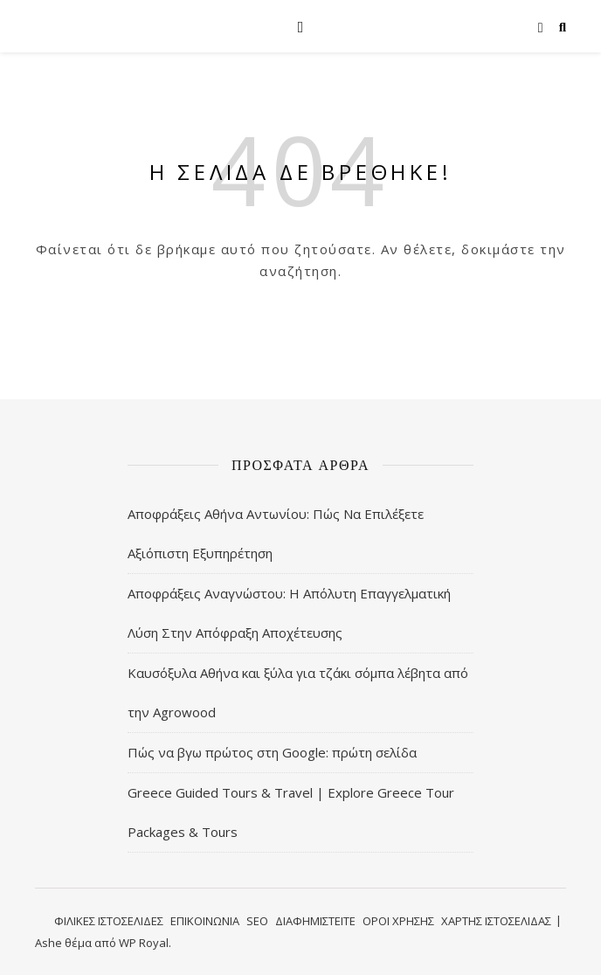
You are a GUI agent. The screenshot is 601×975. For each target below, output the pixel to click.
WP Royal (144, 943)
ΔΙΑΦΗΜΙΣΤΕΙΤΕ (315, 921)
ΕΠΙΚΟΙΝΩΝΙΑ (204, 921)
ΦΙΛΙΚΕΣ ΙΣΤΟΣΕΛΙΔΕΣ (108, 921)
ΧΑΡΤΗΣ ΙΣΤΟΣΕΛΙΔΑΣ (496, 921)
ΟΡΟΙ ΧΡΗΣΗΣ (398, 921)
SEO (257, 921)
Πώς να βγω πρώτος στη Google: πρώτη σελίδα (272, 752)
